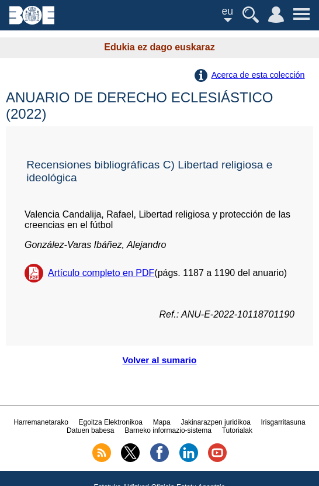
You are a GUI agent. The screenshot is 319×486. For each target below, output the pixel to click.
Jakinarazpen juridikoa (215, 422)
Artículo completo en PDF (101, 273)
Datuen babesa (90, 430)
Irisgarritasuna (283, 422)
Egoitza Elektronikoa (111, 422)
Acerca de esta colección (258, 75)
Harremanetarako (40, 422)
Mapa (162, 422)
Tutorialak (237, 430)
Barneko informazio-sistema (167, 430)
